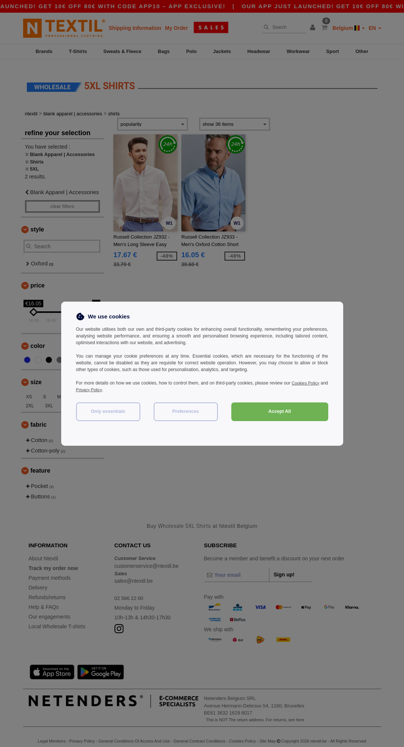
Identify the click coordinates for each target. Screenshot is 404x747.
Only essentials (108, 411)
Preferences (185, 411)
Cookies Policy (313, 383)
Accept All (279, 411)
